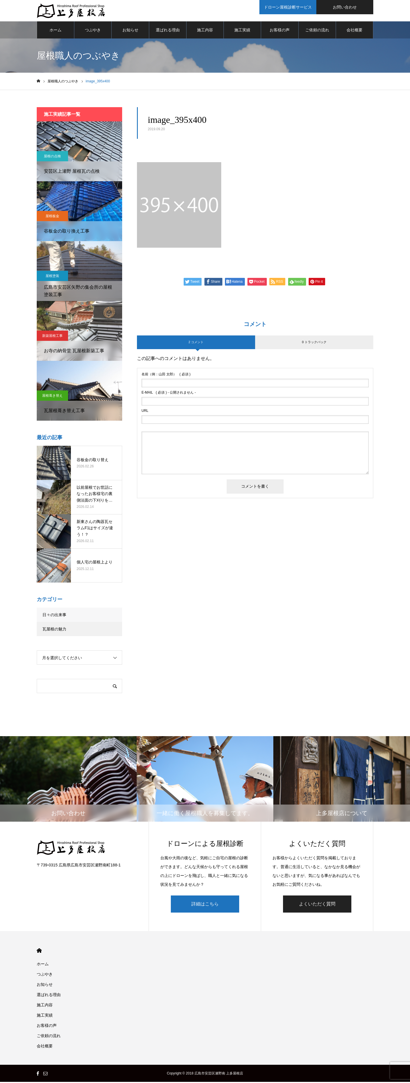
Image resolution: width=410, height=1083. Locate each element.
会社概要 (354, 31)
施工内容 (205, 31)
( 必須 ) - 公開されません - (169, 394)
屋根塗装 (52, 277)
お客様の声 (280, 31)
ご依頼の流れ (317, 31)
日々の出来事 (54, 616)
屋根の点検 (52, 158)
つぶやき (93, 31)
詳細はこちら (205, 905)
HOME (39, 951)
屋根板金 (52, 217)
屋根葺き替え (52, 397)
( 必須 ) (166, 375)
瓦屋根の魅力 (54, 630)
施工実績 (242, 31)
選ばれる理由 (168, 31)
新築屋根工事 (52, 337)
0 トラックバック (314, 343)
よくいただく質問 (317, 905)
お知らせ (130, 31)
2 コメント (196, 343)
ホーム (56, 31)
